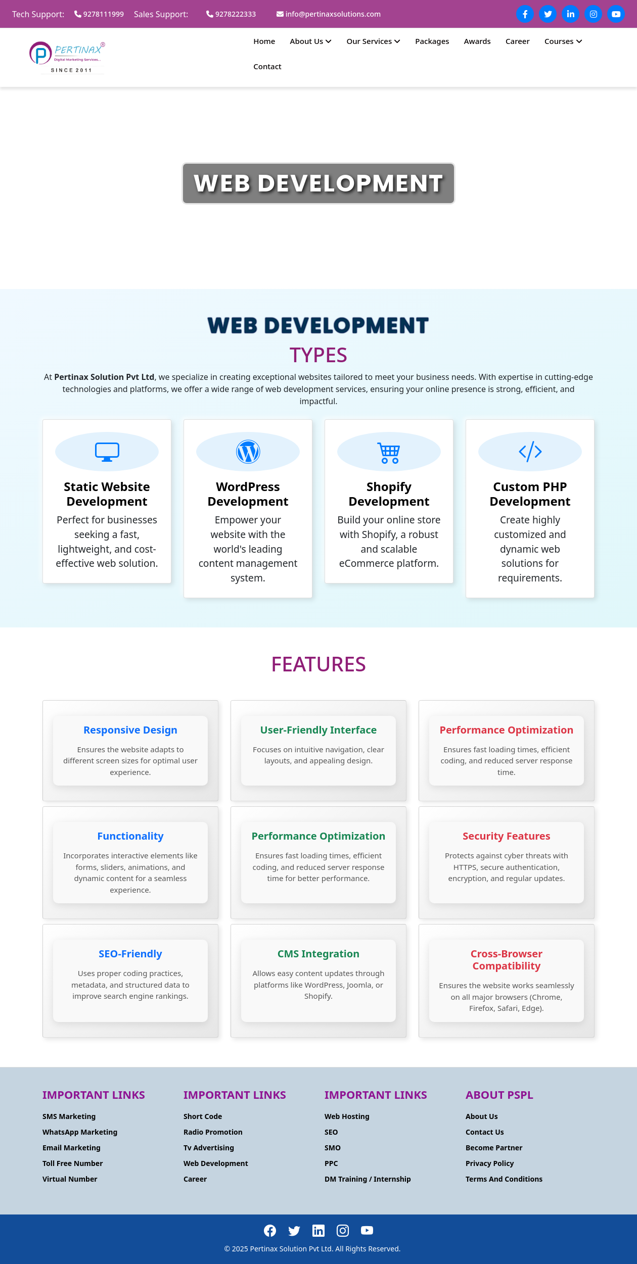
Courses (563, 41)
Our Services (373, 41)
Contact (267, 66)
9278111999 (99, 14)
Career (518, 41)
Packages (432, 41)
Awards (477, 41)
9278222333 (231, 14)
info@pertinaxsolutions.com (329, 14)
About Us (311, 41)
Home (264, 41)
